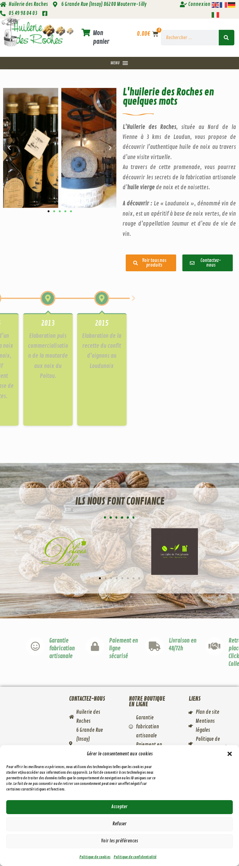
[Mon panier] (86, 33)
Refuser (120, 824)
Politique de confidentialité (135, 857)
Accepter (119, 807)
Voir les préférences (119, 841)
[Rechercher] (226, 37)
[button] (230, 754)
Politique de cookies (94, 857)
